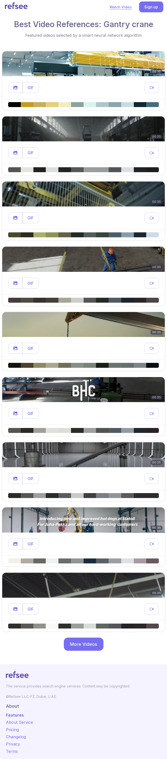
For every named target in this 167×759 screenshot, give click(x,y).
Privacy (13, 743)
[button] (15, 87)
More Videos (83, 644)
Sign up (151, 6)
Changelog (16, 736)
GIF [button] (30, 87)
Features (15, 715)
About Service (19, 722)
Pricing (12, 729)
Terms (12, 751)
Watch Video (121, 7)
